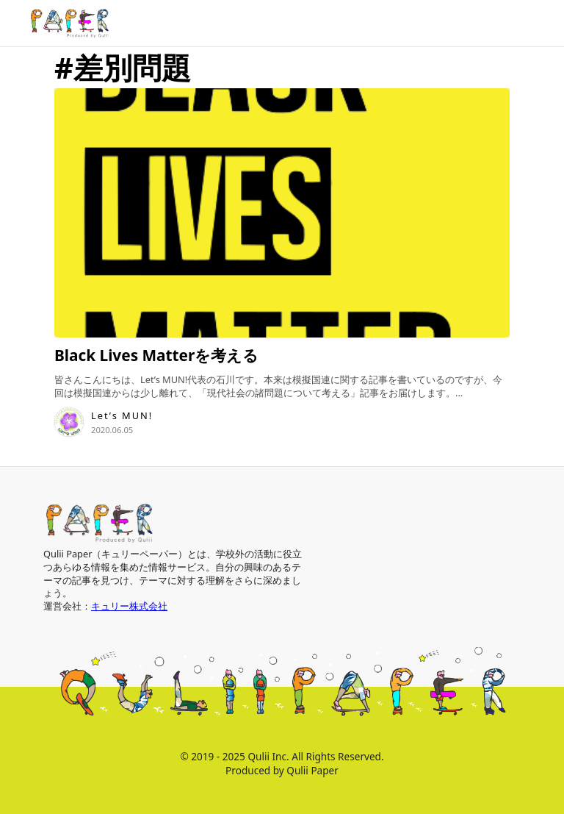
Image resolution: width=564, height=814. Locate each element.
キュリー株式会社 (129, 606)
